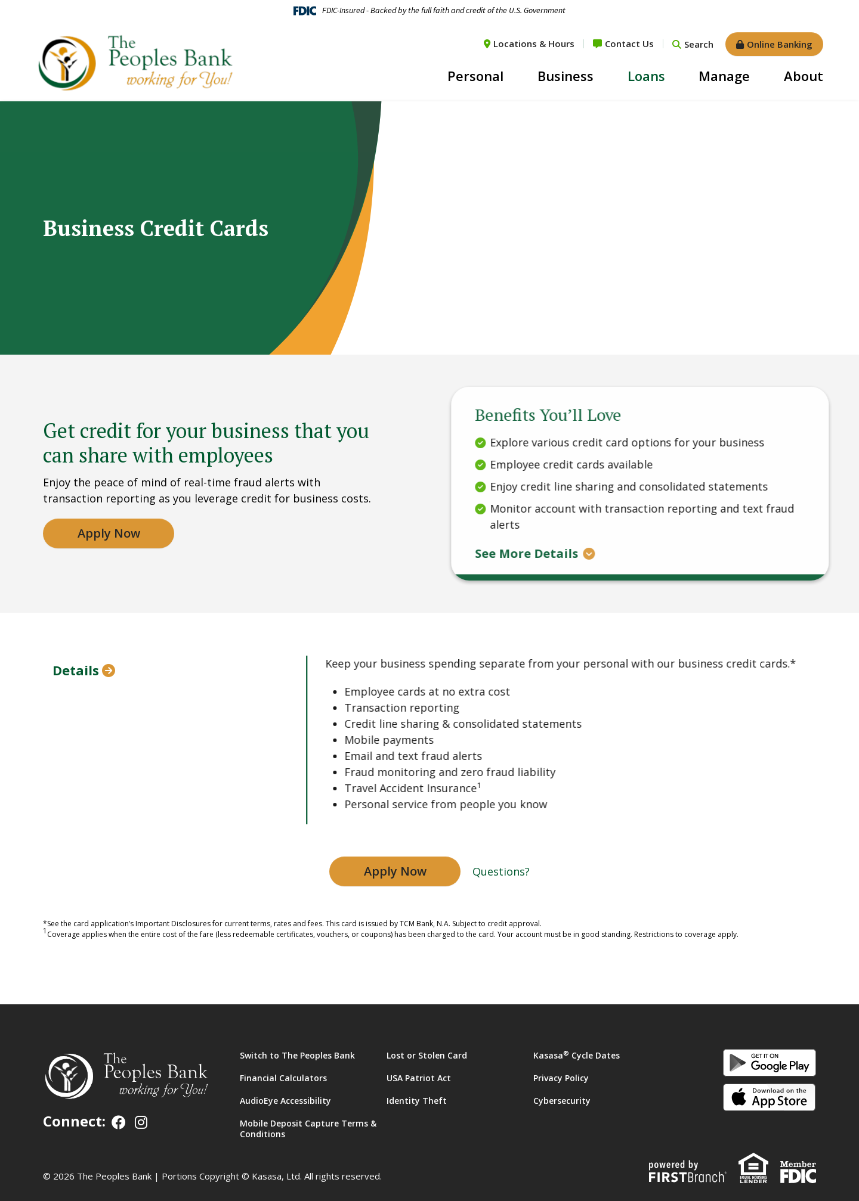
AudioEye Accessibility (285, 1100)
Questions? (501, 871)
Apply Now (395, 871)
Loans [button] (646, 76)
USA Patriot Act (419, 1078)
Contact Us (629, 43)
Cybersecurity (562, 1100)
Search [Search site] (698, 44)
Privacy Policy (561, 1078)
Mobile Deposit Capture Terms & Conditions (308, 1129)
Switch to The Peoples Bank (297, 1055)
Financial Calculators (283, 1078)
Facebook (119, 1122)
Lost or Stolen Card (427, 1055)
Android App (769, 1062)
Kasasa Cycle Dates (576, 1055)
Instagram (141, 1122)
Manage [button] (724, 76)
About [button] (803, 76)
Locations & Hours (533, 43)
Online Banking (779, 44)
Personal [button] (475, 76)
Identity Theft (417, 1100)
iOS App (769, 1097)
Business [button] (565, 76)
